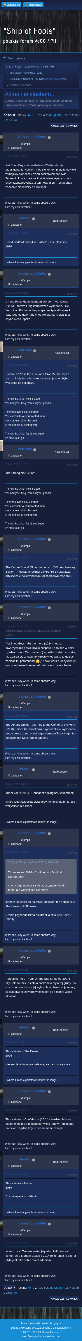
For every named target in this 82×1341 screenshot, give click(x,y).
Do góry (9, 1288)
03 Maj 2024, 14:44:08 (16, 784)
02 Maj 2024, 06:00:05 (16, 292)
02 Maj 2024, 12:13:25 (16, 464)
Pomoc (24, 1323)
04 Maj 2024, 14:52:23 (16, 1174)
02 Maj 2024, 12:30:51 (16, 558)
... (36, 115)
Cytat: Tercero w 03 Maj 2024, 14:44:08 (34, 862)
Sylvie (62, 78)
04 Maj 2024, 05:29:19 (16, 969)
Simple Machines (51, 1332)
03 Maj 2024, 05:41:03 (16, 715)
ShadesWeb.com (51, 1336)
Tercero (24, 218)
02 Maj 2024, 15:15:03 (16, 626)
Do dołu (9, 115)
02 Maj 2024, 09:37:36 (16, 365)
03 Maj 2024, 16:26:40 (16, 852)
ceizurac (25, 350)
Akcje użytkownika (64, 126)
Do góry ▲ (55, 1323)
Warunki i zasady (39, 1323)
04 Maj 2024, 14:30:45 (16, 1110)
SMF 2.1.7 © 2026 (31, 1332)
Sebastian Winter (32, 137)
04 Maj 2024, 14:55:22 (16, 1242)
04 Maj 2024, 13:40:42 (16, 1042)
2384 (41, 115)
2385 (49, 115)
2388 (75, 115)
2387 (67, 115)
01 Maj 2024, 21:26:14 (16, 233)
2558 (9, 120)
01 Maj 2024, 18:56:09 (16, 156)
